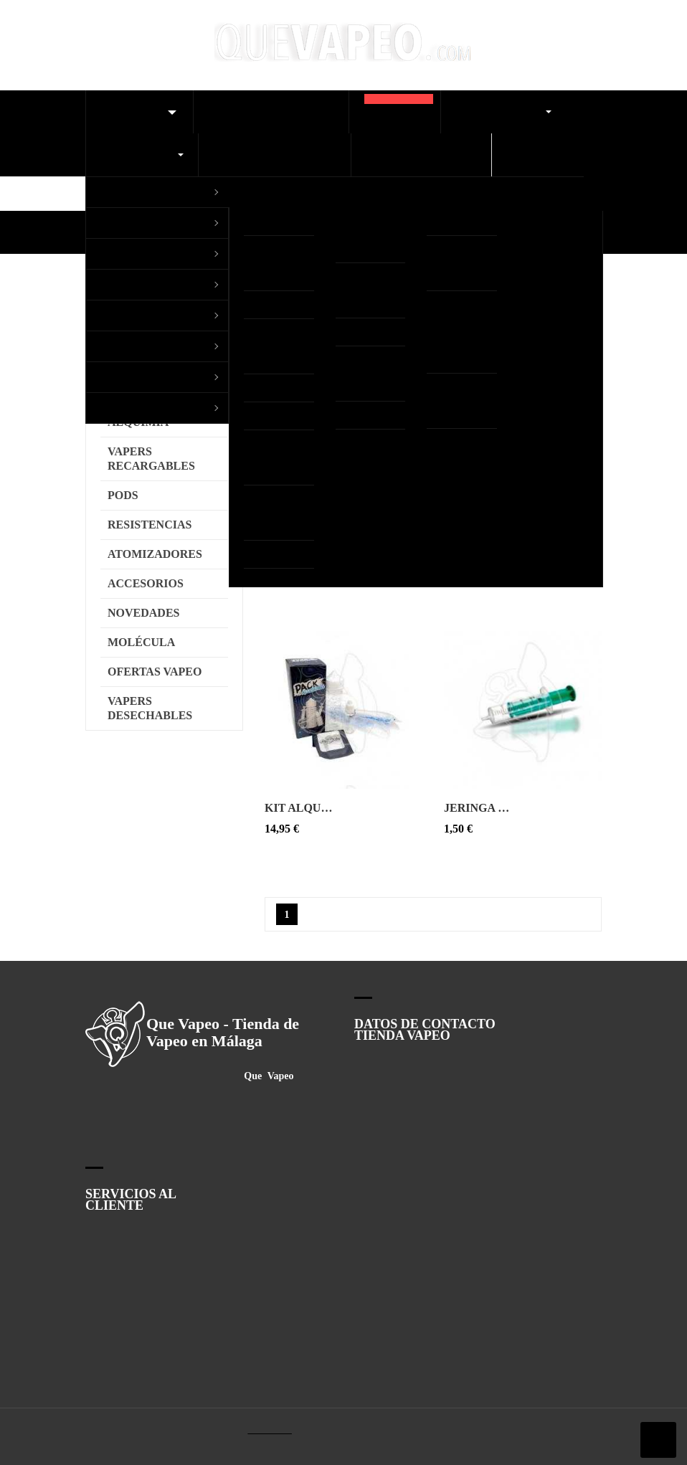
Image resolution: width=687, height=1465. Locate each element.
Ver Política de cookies (227, 710)
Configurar (172, 743)
